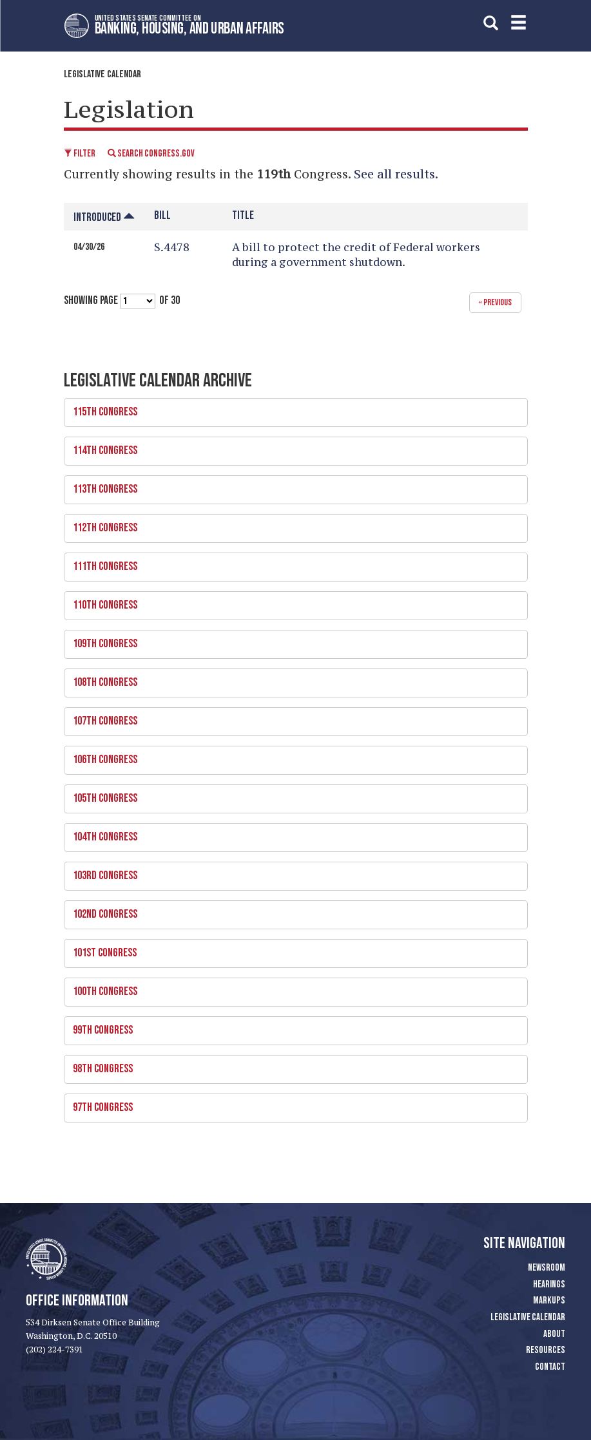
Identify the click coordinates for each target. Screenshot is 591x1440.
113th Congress (291, 485)
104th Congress (291, 833)
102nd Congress (291, 910)
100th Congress (291, 988)
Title (243, 215)
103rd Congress (291, 872)
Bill (162, 215)
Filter (79, 153)
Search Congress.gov (151, 153)
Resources (545, 1350)
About (554, 1334)
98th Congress (291, 1065)
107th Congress (291, 717)
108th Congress (291, 678)
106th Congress (291, 756)
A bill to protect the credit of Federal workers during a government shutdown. (356, 254)
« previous (495, 302)
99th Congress (291, 1026)
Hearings (549, 1284)
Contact (550, 1367)
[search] (490, 22)
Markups (549, 1300)
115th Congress (291, 408)
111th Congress (291, 563)
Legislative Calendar (102, 74)
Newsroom (546, 1268)
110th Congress (291, 601)
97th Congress (291, 1104)
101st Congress (291, 949)
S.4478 (171, 247)
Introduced (104, 217)
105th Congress (291, 794)
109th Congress (291, 640)
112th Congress (291, 524)
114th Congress (291, 447)
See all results (394, 174)
